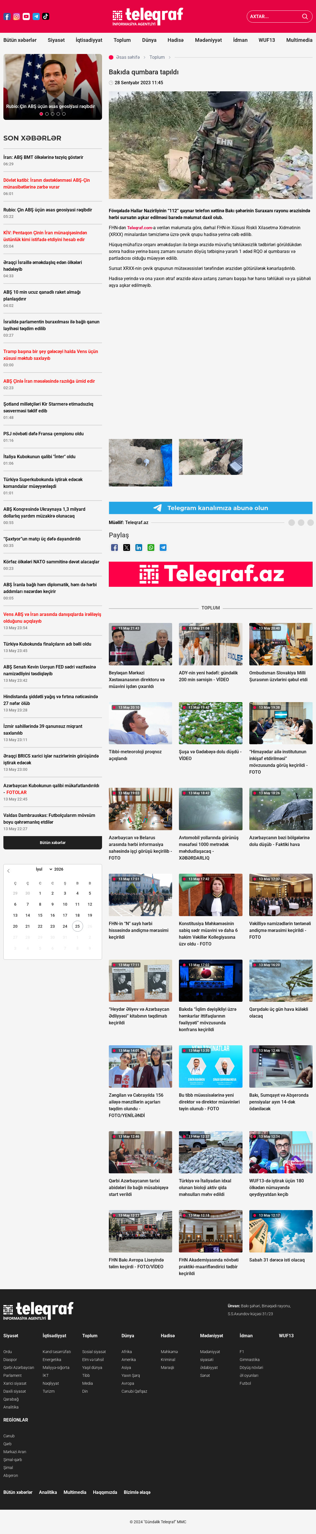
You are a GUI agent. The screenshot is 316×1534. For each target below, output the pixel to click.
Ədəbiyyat (209, 1367)
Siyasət (56, 40)
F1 (242, 1351)
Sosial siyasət (94, 1351)
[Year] (62, 869)
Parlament (12, 1375)
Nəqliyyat (51, 1383)
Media (87, 1383)
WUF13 (267, 40)
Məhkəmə (169, 1351)
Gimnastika (250, 1359)
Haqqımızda (105, 1492)
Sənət (205, 1375)
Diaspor (10, 1359)
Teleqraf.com (139, 227)
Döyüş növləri (251, 1367)
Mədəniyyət (208, 40)
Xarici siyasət (15, 1383)
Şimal (8, 1467)
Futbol (245, 1383)
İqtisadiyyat (89, 40)
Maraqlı (167, 1367)
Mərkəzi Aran (14, 1451)
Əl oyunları (249, 1375)
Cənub (9, 1436)
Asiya (126, 1367)
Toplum (122, 40)
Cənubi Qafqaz (134, 1391)
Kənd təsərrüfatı (57, 1351)
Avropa (128, 1383)
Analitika (11, 1407)
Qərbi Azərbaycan (18, 1367)
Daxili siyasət (14, 1391)
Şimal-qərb (12, 1459)
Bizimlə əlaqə (137, 1492)
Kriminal (168, 1359)
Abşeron (10, 1475)
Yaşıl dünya (92, 1367)
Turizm (49, 1391)
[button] (41, 114)
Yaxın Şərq (131, 1375)
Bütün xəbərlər (19, 40)
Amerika (129, 1359)
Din (85, 1391)
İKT (46, 1375)
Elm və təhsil (93, 1359)
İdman (240, 40)
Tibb (86, 1375)
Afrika (127, 1351)
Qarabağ (11, 1399)
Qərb (7, 1444)
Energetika (52, 1359)
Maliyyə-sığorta (56, 1367)
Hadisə (176, 40)
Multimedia (299, 40)
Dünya (149, 40)
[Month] (43, 869)
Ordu (7, 1351)
